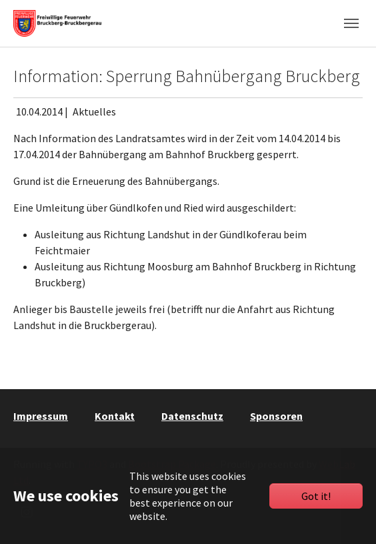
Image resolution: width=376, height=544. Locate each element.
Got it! (316, 496)
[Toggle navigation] (351, 23)
